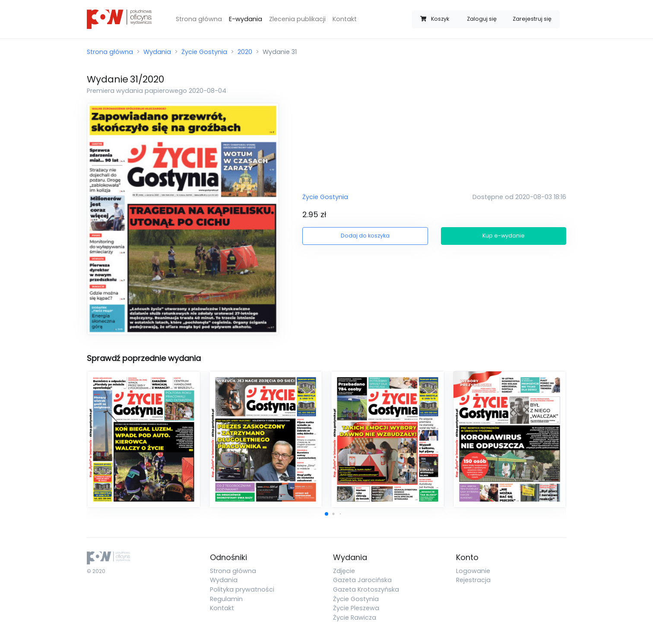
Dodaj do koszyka (365, 235)
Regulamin (226, 599)
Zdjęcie (344, 571)
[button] (326, 514)
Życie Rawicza (354, 617)
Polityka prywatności (242, 589)
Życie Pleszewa (356, 608)
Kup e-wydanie (503, 235)
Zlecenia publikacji (297, 19)
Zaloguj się (482, 18)
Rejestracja (473, 580)
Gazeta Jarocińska (362, 580)
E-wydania (245, 19)
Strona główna (199, 19)
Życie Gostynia (204, 52)
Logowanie (473, 571)
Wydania (157, 52)
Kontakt (345, 19)
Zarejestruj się (532, 18)
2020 (245, 52)
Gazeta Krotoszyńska (366, 589)
